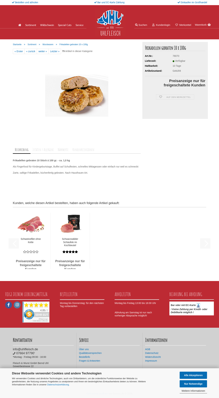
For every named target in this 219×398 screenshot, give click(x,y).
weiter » (42, 51)
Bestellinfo (84, 357)
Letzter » (54, 51)
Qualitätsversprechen (90, 353)
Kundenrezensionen (83, 149)
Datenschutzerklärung (58, 384)
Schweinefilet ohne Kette (31, 240)
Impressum (151, 360)
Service (79, 25)
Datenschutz (151, 353)
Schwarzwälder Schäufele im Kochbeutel (70, 242)
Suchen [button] (141, 24)
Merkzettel (183, 24)
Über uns (84, 349)
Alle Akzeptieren (193, 375)
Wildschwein (47, 25)
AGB (147, 349)
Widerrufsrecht (153, 357)
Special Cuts (65, 25)
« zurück (30, 51)
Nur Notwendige (193, 383)
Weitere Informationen (193, 390)
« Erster (19, 51)
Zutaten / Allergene (43, 149)
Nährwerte (63, 149)
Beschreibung (21, 149)
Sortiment (30, 25)
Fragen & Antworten (89, 360)
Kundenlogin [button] (161, 24)
